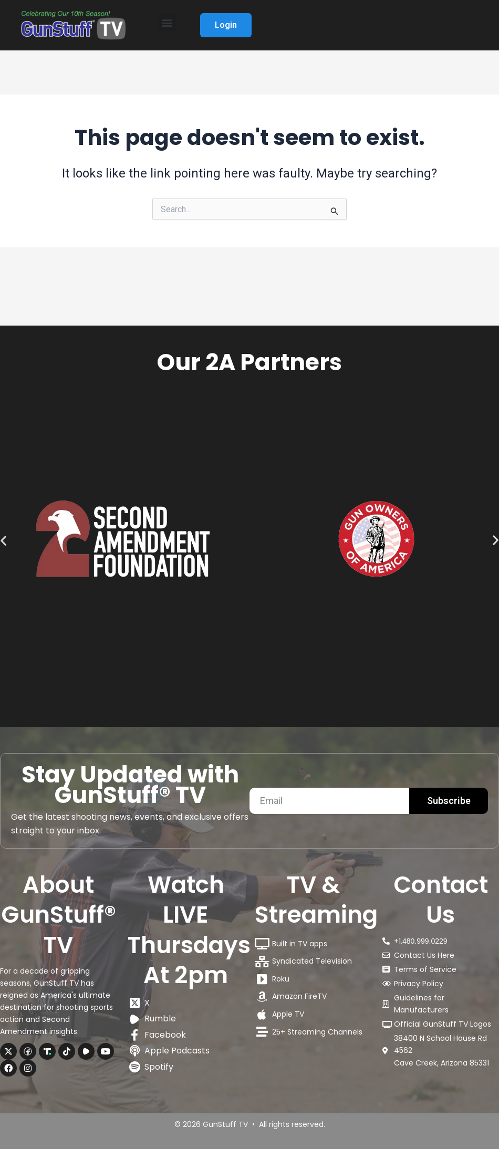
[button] (166, 23)
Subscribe (449, 800)
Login (226, 25)
